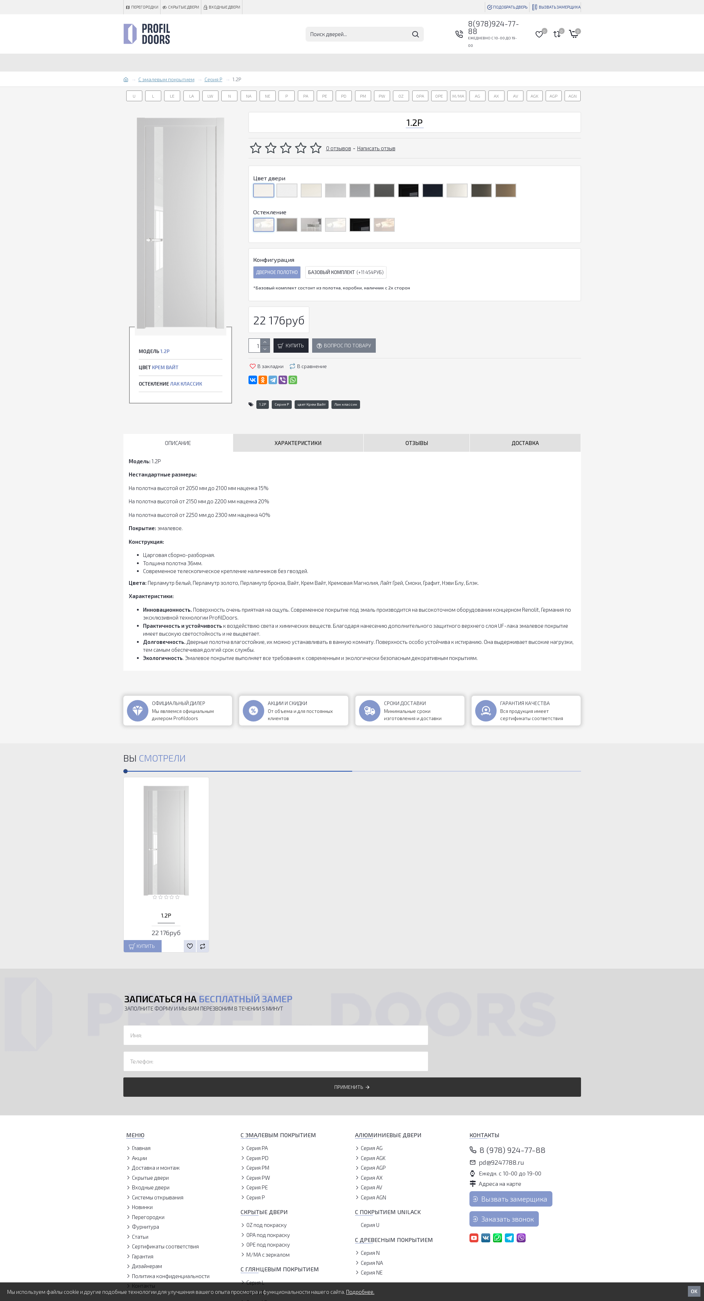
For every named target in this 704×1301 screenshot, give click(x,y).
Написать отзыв (376, 148)
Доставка (525, 443)
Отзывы (416, 443)
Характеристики (298, 443)
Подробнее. (360, 1291)
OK (694, 1291)
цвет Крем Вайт (311, 404)
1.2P (262, 404)
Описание (178, 443)
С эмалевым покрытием (166, 79)
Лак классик (345, 404)
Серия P (213, 79)
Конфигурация (273, 259)
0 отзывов (338, 148)
